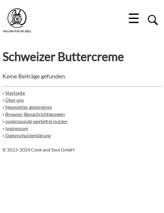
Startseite (15, 93)
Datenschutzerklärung (28, 135)
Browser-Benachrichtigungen (35, 114)
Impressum (16, 128)
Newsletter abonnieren (28, 107)
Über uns (14, 100)
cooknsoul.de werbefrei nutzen (36, 121)
